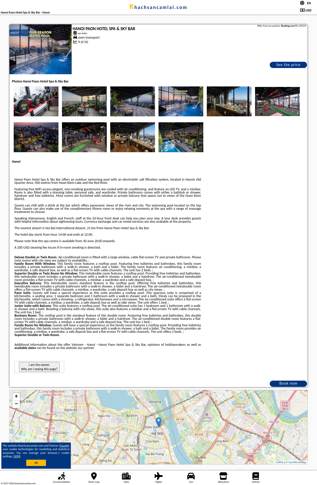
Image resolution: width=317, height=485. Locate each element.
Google (64, 445)
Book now (288, 383)
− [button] (16, 404)
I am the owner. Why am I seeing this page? (39, 367)
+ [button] (16, 397)
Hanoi (15, 32)
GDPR (16, 456)
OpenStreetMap (297, 462)
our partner (86, 348)
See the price (288, 64)
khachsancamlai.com (158, 7)
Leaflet (279, 462)
